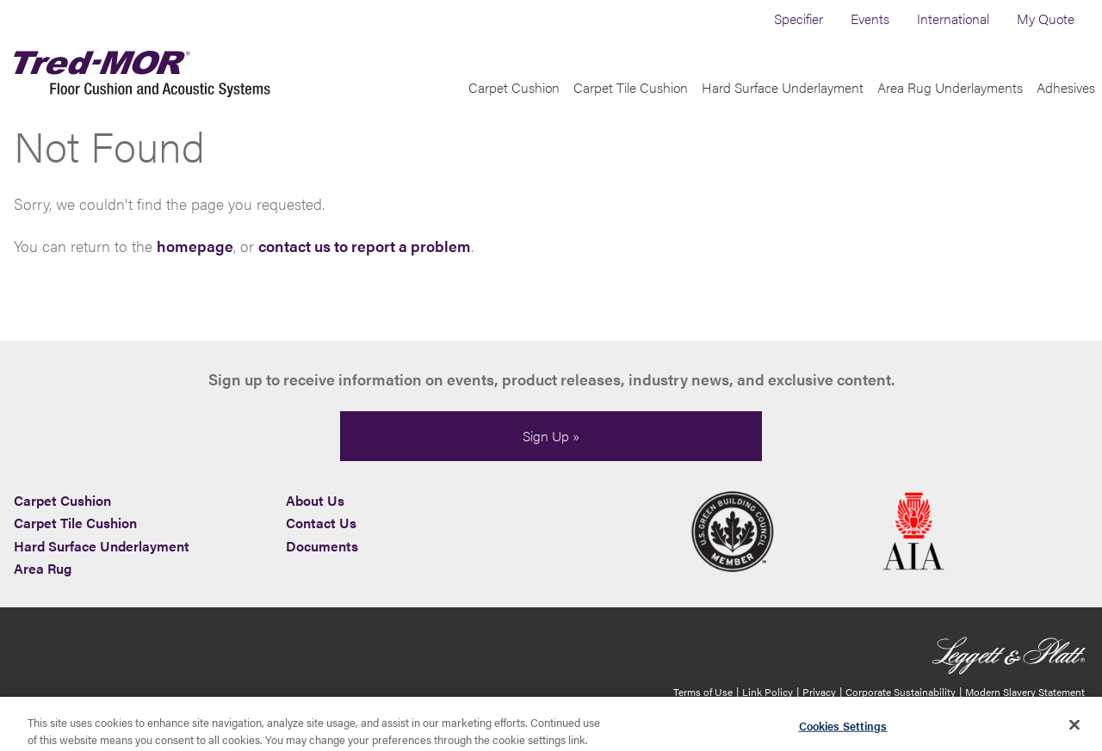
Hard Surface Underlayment (783, 110)
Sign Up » (551, 436)
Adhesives (1066, 110)
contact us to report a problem (364, 268)
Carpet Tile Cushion (630, 110)
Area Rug (42, 568)
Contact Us (321, 522)
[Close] (1074, 728)
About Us (315, 500)
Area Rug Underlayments (950, 110)
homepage (195, 268)
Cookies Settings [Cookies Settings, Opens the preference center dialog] (843, 729)
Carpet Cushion (514, 110)
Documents (322, 546)
